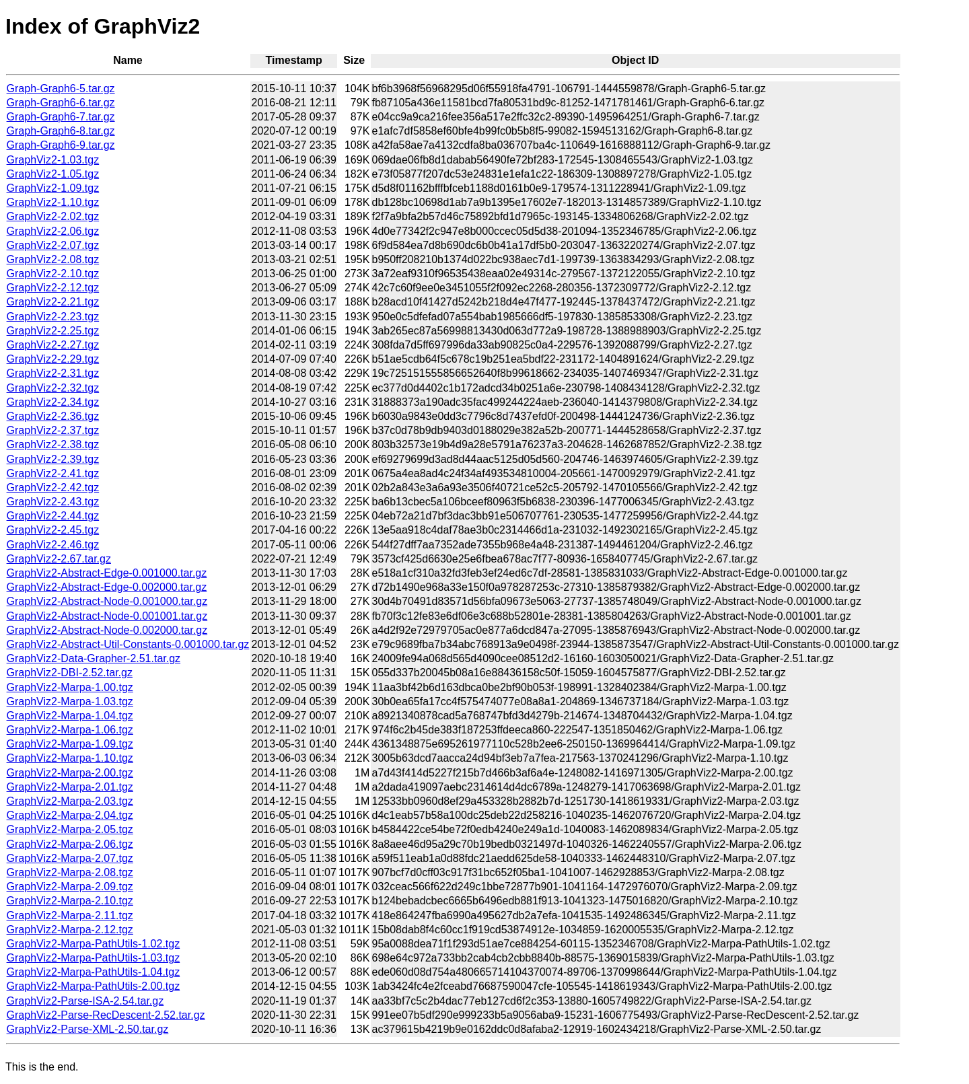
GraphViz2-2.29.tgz (53, 359)
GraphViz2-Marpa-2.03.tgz (70, 801)
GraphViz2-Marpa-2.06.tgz (70, 844)
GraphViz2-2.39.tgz (53, 459)
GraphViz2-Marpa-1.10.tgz (70, 758)
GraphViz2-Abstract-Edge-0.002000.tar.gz (107, 587)
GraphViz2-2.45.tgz (53, 530)
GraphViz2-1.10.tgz (53, 202)
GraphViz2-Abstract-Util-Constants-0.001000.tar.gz (128, 644)
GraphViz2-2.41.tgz (53, 473)
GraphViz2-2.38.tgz (53, 444)
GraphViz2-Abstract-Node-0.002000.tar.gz (107, 630)
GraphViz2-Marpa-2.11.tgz (70, 915)
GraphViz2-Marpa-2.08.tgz (70, 872)
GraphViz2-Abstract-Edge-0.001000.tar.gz (107, 573)
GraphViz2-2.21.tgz (53, 302)
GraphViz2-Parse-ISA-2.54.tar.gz (85, 1001)
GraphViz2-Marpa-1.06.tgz (70, 729)
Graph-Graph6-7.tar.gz (61, 116)
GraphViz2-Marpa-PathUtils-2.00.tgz (93, 986)
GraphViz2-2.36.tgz (53, 416)
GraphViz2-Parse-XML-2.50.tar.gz (88, 1029)
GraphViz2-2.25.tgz (53, 330)
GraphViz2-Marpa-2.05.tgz (70, 829)
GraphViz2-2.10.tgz (53, 273)
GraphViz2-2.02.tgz (53, 216)
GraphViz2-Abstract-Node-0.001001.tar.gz (107, 616)
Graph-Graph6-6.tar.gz (61, 102)
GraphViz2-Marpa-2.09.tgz (70, 886)
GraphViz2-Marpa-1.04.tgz (70, 715)
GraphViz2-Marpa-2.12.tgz (70, 929)
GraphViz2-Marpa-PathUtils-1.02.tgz (93, 943)
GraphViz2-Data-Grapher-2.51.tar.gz (94, 658)
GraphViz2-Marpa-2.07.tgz (70, 858)
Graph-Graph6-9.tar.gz (61, 145)
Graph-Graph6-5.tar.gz (61, 88)
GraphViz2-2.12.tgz (53, 287)
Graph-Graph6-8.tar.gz (61, 131)
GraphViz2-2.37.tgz (53, 430)
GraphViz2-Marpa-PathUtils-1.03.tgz (93, 958)
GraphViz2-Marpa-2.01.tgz (70, 787)
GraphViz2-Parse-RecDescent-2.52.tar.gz (106, 1015)
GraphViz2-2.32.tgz (53, 388)
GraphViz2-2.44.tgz (53, 515)
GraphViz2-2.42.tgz (53, 487)
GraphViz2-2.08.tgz (53, 259)
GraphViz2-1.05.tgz (53, 174)
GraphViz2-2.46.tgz (53, 544)
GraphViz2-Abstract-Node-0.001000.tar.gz (107, 601)
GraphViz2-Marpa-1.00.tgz (70, 687)
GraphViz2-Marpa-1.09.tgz (70, 744)
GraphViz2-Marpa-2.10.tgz (70, 900)
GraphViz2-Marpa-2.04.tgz (70, 815)
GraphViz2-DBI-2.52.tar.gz (70, 672)
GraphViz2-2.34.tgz (53, 402)
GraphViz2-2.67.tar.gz (59, 559)
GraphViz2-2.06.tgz (53, 231)
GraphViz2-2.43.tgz (53, 501)
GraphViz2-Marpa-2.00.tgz (70, 773)
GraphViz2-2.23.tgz (53, 316)
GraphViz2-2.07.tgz (53, 245)
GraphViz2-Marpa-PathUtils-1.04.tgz (93, 972)
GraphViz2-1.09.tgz (53, 188)
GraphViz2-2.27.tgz (53, 345)
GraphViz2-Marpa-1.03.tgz (70, 701)
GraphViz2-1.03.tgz (53, 160)
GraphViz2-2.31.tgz (53, 373)
